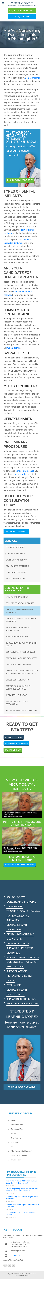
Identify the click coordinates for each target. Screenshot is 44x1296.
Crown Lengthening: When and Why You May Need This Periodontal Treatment (22, 1190)
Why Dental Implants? (17, 597)
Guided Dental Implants (17, 680)
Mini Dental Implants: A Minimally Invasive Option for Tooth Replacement (21, 1182)
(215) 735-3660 (22, 16)
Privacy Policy (16, 1160)
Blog (12, 1147)
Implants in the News (16, 695)
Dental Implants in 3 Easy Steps (21, 658)
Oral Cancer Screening (17, 566)
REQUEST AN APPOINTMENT (22, 10)
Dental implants (32, 78)
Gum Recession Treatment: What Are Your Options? (21, 1214)
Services (14, 1133)
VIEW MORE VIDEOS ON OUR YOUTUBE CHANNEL (19, 864)
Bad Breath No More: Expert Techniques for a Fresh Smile (22, 1206)
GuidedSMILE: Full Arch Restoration (17, 702)
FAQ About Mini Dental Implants (21, 710)
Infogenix (25, 1275)
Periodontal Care (17, 572)
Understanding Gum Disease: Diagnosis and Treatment (22, 1198)
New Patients (16, 1138)
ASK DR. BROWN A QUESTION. (22, 1087)
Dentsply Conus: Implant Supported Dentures (18, 687)
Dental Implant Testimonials (20, 652)
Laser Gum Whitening (16, 560)
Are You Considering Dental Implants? (19, 610)
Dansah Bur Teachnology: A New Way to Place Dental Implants (22, 672)
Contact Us (15, 1142)
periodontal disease (24, 471)
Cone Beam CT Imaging (21, 901)
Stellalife (13, 985)
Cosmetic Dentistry (15, 547)
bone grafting (21, 474)
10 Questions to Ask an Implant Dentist (21, 644)
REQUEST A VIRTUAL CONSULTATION (16, 743)
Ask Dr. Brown (16, 897)
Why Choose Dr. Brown (17, 637)
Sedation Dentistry (15, 579)
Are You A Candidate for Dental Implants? (21, 619)
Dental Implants (16, 553)
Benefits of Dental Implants (20, 603)
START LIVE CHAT (13, 750)
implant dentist (13, 348)
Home (13, 1120)
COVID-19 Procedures (19, 1155)
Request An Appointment (20, 180)
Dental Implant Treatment (19, 664)
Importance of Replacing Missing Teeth (18, 629)
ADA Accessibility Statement (21, 1151)
